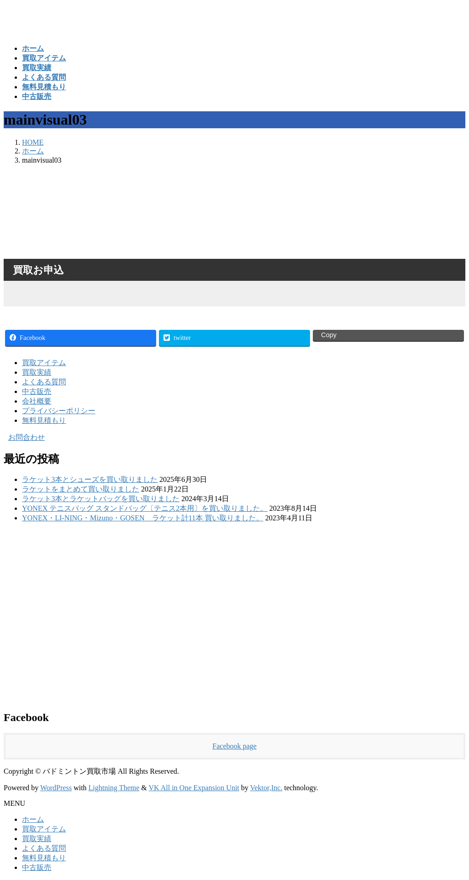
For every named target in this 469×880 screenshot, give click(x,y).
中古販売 (36, 391)
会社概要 (36, 401)
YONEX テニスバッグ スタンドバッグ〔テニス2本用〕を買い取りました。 (144, 508)
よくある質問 (44, 382)
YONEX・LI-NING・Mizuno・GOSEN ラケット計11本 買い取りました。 (142, 518)
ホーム (33, 819)
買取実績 (36, 372)
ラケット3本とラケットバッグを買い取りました (101, 499)
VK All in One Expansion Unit (194, 788)
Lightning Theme (113, 788)
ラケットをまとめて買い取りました (80, 489)
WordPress (56, 788)
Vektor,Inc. (266, 788)
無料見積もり (44, 420)
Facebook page (234, 746)
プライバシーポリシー (58, 411)
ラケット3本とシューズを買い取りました (90, 479)
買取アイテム (44, 362)
